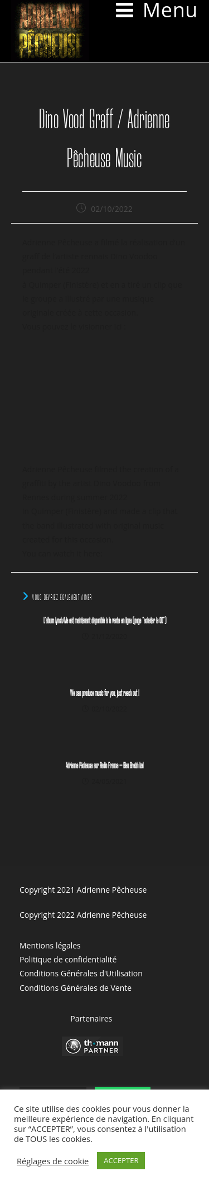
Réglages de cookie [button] (53, 1161)
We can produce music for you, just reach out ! (104, 693)
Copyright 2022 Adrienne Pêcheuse (83, 914)
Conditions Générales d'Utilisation (81, 973)
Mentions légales (50, 945)
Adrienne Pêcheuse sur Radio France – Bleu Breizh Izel (104, 766)
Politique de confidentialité (68, 959)
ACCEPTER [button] (121, 1160)
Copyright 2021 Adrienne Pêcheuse (83, 889)
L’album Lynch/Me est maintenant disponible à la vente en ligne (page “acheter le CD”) (104, 621)
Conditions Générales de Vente (76, 987)
